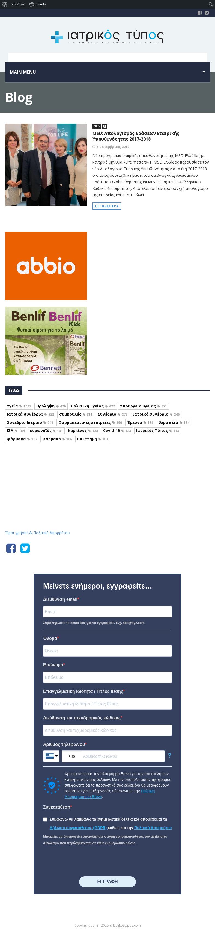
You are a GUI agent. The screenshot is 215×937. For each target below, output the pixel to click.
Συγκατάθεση (56, 807)
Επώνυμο (53, 665)
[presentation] (84, 861)
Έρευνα (140, 422)
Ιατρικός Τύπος (157, 430)
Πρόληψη (51, 406)
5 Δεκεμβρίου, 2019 (113, 146)
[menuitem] (5, 4)
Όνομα (50, 638)
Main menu (23, 72)
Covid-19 (117, 430)
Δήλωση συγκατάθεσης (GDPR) (79, 828)
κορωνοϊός (46, 430)
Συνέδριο (112, 414)
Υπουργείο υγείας (143, 406)
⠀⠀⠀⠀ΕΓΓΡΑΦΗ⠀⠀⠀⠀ (107, 881)
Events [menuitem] (37, 4)
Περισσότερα (106, 206)
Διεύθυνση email (60, 599)
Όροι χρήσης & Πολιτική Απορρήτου (37, 532)
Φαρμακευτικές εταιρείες (90, 422)
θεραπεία (174, 422)
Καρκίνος (83, 430)
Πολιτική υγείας (93, 406)
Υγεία (19, 406)
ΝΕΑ (97, 126)
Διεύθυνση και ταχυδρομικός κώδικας (82, 718)
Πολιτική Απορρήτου (153, 828)
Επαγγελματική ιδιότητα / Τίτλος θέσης (83, 691)
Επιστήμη (92, 438)
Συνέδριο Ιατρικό (30, 422)
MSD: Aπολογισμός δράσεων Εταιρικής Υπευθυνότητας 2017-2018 (135, 136)
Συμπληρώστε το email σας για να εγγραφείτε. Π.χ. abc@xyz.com (94, 623)
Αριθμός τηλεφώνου (64, 744)
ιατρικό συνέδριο (156, 414)
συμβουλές (75, 414)
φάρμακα (22, 438)
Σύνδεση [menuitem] (18, 4)
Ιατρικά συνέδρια (30, 414)
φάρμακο (57, 438)
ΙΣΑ (16, 430)
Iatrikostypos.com (108, 472)
